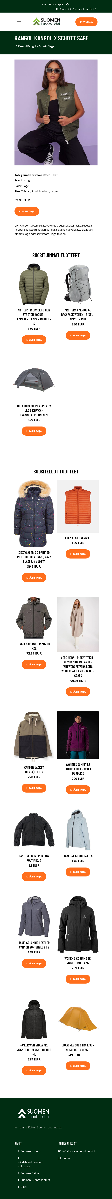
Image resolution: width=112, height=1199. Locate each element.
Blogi (24, 1187)
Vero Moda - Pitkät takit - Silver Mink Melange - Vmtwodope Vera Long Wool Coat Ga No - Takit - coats (78, 666)
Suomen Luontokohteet (35, 1180)
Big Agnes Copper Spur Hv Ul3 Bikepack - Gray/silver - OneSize (34, 410)
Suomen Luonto (30, 1151)
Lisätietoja (27, 211)
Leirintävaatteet (40, 175)
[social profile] (67, 4)
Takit (54, 175)
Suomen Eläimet (30, 1173)
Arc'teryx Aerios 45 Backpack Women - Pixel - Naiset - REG (78, 314)
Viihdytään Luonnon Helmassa (30, 1164)
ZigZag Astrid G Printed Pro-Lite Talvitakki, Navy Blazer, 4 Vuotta (34, 556)
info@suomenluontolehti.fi (82, 9)
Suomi (63, 9)
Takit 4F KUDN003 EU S (78, 856)
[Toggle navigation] (18, 21)
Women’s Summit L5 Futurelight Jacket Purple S (78, 768)
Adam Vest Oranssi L (78, 538)
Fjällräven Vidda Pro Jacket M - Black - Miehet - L (34, 1049)
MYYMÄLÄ (86, 21)
